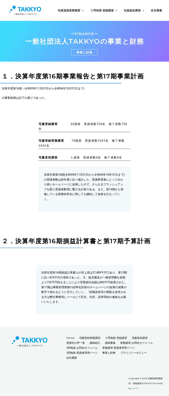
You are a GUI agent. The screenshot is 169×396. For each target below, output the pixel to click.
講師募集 (112, 342)
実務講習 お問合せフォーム (138, 342)
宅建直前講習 (135, 10)
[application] (85, 10)
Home (71, 337)
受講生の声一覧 (76, 342)
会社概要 (157, 10)
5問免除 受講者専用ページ (82, 352)
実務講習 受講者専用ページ (119, 347)
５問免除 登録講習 (106, 10)
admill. (135, 388)
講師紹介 (96, 342)
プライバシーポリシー (135, 352)
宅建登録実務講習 (74, 10)
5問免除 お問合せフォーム (82, 347)
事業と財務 (110, 352)
